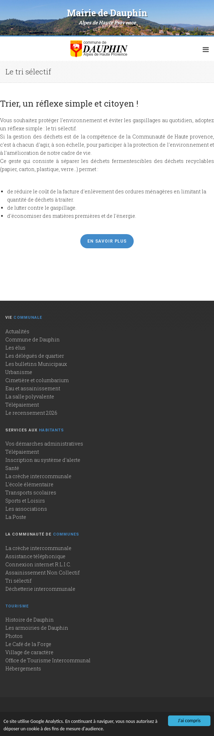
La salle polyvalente (29, 396)
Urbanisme (18, 372)
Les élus (15, 347)
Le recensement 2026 (31, 412)
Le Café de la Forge (28, 644)
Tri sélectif (18, 580)
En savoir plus (107, 241)
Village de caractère (29, 652)
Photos (14, 636)
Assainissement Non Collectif (42, 572)
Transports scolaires (30, 492)
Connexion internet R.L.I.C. (38, 564)
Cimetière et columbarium (37, 380)
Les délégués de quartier (34, 355)
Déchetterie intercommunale (40, 588)
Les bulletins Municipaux (36, 364)
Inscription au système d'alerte (42, 460)
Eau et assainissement (32, 388)
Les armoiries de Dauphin (36, 627)
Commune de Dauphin (32, 339)
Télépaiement (22, 404)
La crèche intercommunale (38, 476)
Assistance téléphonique (35, 556)
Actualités (17, 331)
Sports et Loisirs (25, 500)
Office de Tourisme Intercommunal (48, 660)
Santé (12, 468)
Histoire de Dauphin (29, 619)
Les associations (26, 508)
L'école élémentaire (29, 484)
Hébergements (23, 668)
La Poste (15, 517)
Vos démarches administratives (44, 443)
